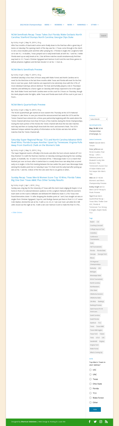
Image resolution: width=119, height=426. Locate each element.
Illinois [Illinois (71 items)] (92, 258)
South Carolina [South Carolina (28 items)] (95, 315)
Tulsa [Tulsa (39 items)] (92, 338)
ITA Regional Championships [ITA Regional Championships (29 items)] (95, 263)
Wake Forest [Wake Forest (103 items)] (94, 349)
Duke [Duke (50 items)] (92, 243)
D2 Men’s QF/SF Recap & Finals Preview (97, 189)
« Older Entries (16, 212)
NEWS (69, 25)
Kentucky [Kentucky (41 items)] (93, 268)
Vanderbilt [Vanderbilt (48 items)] (93, 341)
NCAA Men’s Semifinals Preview (26, 69)
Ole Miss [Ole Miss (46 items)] (93, 301)
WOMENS (58, 25)
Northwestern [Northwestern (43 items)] (94, 287)
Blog (39, 75)
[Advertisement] (98, 76)
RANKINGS (81, 25)
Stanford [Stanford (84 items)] (93, 323)
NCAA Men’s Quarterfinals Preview (28, 104)
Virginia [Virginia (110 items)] (101, 341)
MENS (47, 25)
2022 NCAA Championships (31, 25)
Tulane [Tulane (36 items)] (102, 334)
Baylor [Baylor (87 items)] (92, 222)
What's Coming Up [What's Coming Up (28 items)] (96, 352)
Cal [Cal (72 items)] (98, 222)
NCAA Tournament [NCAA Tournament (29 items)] (96, 279)
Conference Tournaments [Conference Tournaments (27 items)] (94, 238)
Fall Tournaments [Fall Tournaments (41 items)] (96, 247)
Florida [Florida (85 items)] (92, 251)
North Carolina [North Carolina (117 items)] (95, 283)
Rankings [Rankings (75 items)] (101, 301)
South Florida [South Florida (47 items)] (94, 319)
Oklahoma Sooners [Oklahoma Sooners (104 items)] (96, 294)
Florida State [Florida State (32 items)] (101, 251)
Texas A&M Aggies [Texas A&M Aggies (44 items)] (96, 330)
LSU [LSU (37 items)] (99, 268)
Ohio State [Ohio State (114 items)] (93, 290)
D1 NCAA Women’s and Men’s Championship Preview (97, 180)
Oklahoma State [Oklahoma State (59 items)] (95, 298)
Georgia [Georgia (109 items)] (93, 254)
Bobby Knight (18, 75)
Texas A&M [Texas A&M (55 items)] (100, 326)
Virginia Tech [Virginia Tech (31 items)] (94, 345)
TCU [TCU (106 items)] (99, 323)
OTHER (94, 25)
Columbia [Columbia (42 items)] (93, 233)
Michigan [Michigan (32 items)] (93, 272)
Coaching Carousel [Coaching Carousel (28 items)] (96, 225)
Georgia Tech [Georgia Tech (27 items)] (102, 254)
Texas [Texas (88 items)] (92, 326)
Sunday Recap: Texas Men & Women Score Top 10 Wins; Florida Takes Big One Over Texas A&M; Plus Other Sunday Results (46, 178)
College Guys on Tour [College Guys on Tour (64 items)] (97, 229)
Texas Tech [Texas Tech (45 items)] (94, 334)
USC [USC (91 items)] (103, 338)
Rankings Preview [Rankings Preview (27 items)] (95, 305)
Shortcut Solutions (29, 422)
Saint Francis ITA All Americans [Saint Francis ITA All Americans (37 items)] (96, 310)
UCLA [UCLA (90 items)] (98, 338)
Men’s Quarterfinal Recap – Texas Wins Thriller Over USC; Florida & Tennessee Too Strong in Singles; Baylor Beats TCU (98, 204)
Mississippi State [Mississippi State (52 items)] (95, 275)
